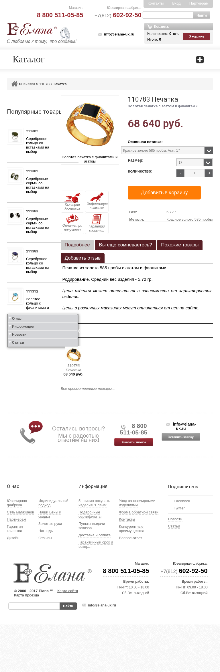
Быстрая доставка (72, 201)
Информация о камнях (97, 201)
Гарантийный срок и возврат (95, 592)
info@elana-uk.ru (119, 34)
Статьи (18, 445)
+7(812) (118, 15)
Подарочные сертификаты (89, 562)
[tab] (77, 245)
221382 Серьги (33, 172)
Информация (23, 429)
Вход (176, 3)
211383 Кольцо (33, 252)
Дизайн (13, 585)
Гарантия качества (15, 576)
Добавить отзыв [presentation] (83, 258)
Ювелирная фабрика (17, 550)
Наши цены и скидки (49, 562)
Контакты (156, 3)
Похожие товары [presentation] (180, 245)
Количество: (140, 171)
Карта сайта (67, 638)
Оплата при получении (72, 223)
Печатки (28, 84)
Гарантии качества (97, 223)
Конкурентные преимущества (131, 576)
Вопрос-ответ (130, 585)
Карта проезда (26, 643)
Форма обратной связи (138, 560)
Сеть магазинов (20, 560)
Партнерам (199, 3)
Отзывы (45, 585)
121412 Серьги (33, 376)
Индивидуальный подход (53, 550)
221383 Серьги (33, 212)
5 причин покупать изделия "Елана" (94, 550)
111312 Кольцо (33, 292)
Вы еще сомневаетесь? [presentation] (125, 245)
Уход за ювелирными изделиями (137, 550)
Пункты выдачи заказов (91, 573)
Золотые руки (50, 571)
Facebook (182, 548)
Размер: (136, 160)
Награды (46, 578)
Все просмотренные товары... (88, 388)
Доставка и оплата (94, 582)
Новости (19, 437)
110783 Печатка (73, 367)
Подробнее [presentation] (77, 245)
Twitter (179, 556)
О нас (16, 421)
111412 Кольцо (33, 336)
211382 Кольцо (33, 132)
